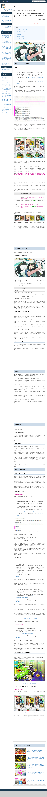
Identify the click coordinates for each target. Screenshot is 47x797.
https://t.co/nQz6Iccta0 (33, 77)
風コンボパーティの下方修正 (22, 29)
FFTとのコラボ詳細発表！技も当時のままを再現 (6, 71)
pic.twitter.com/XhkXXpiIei (27, 633)
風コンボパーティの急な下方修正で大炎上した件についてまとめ (6, 53)
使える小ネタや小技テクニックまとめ (6, 113)
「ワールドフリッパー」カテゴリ (23, 38)
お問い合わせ (19, 790)
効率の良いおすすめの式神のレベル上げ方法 (6, 81)
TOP (8, 790)
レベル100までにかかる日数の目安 (6, 96)
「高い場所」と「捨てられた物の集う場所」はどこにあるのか (6, 16)
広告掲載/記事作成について (36, 790)
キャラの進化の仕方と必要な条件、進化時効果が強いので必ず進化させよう (6, 59)
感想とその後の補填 (20, 36)
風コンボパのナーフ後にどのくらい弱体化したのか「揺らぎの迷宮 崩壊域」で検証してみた (6, 48)
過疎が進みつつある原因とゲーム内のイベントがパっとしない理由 (6, 36)
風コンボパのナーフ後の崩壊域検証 (29, 683)
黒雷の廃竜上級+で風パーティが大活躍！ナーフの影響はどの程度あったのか (6, 42)
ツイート (22, 23)
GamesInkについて (13, 790)
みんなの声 (19, 32)
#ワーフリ (31, 511)
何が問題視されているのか (22, 31)
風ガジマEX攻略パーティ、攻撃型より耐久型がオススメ (6, 104)
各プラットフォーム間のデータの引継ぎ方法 (6, 89)
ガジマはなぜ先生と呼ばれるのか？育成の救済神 (6, 100)
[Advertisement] (29, 359)
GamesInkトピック (12, 6)
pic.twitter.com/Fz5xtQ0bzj (22, 597)
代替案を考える (20, 34)
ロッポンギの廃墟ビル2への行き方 (6, 21)
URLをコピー (37, 23)
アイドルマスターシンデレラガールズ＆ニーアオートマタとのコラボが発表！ (6, 28)
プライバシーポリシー (26, 790)
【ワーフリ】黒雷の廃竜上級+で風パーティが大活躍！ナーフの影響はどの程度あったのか (35, 758)
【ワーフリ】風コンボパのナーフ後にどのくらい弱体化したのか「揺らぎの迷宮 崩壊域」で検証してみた (35, 766)
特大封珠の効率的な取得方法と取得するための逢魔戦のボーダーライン (6, 109)
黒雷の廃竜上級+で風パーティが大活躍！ (30, 618)
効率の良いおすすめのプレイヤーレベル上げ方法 (6, 85)
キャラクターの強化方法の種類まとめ (6, 64)
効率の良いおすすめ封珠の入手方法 (6, 78)
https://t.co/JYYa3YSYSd (32, 572)
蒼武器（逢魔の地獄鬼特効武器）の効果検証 (6, 92)
